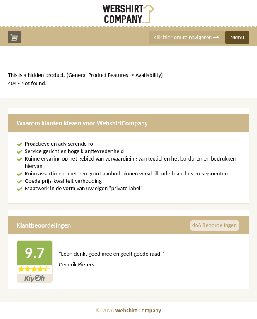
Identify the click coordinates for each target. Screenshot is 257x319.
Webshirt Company (138, 310)
